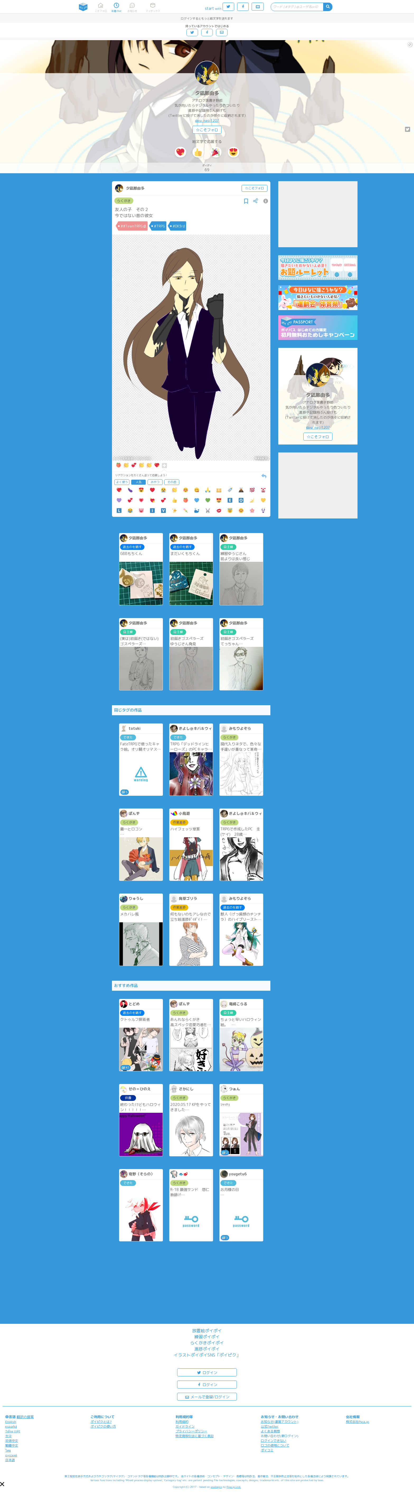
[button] (2, 1484)
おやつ (155, 482)
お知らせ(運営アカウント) (279, 1421)
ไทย (8, 1450)
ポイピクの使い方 (103, 1426)
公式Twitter (270, 1426)
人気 (139, 482)
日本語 (10, 1460)
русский (11, 1455)
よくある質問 (270, 1431)
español (11, 1426)
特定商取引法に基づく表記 (195, 1436)
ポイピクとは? (101, 1421)
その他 (171, 482)
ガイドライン (185, 1426)
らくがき (124, 200)
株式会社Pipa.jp (357, 1421)
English (10, 1421)
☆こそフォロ (207, 129)
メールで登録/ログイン (207, 1396)
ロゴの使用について (275, 1445)
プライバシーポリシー (191, 1431)
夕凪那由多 (207, 93)
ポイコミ (267, 1450)
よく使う (122, 482)
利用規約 (182, 1421)
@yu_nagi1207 (207, 120)
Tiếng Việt (12, 1431)
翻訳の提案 (25, 1416)
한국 (8, 1436)
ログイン (207, 1372)
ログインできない (273, 1440)
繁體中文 (11, 1445)
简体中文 (11, 1440)
